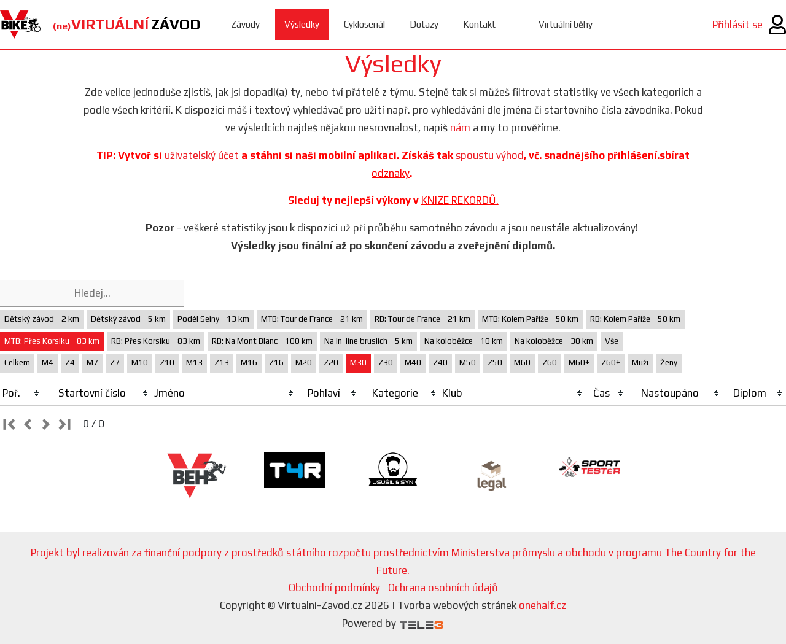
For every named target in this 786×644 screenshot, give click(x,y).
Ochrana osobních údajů (443, 587)
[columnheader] (21, 393)
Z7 (115, 362)
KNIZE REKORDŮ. (460, 200)
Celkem (17, 362)
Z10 (167, 362)
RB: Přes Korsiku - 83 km (155, 341)
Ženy (668, 362)
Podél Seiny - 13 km (213, 319)
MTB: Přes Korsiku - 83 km (51, 341)
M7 (92, 362)
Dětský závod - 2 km (41, 319)
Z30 (385, 362)
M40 (413, 362)
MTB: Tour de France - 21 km (312, 319)
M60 (522, 362)
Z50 (495, 362)
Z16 (276, 362)
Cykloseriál (364, 24)
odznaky (391, 173)
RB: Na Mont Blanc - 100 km (262, 341)
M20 (303, 362)
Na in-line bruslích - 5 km (368, 341)
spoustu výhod (490, 155)
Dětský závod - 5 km (128, 319)
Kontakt (479, 24)
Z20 (331, 362)
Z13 (221, 362)
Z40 (440, 362)
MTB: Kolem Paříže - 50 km (530, 319)
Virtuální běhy (566, 24)
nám (460, 128)
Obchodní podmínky (334, 587)
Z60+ (610, 362)
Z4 (70, 362)
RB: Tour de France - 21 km (422, 319)
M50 (467, 362)
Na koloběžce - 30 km (554, 341)
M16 (249, 362)
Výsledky (301, 24)
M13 (194, 362)
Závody (245, 24)
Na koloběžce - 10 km (463, 341)
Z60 (549, 362)
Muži (640, 362)
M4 (47, 362)
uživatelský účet (202, 155)
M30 (358, 362)
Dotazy (424, 24)
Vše (611, 341)
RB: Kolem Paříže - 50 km (635, 319)
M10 (139, 362)
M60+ (579, 362)
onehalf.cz (542, 605)
